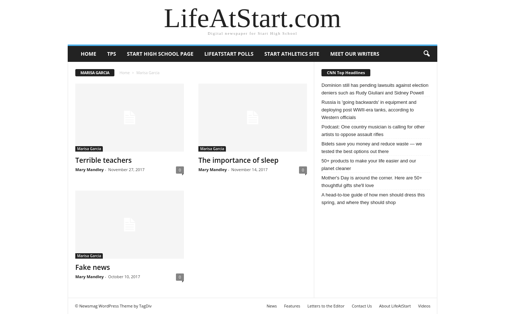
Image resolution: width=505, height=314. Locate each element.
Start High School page (160, 53)
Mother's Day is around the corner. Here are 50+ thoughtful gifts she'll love (371, 181)
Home (88, 53)
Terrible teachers (103, 160)
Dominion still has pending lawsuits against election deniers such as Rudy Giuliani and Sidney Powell (375, 89)
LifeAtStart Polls (228, 53)
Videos (424, 306)
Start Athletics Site (291, 53)
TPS (111, 53)
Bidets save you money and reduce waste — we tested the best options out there (371, 147)
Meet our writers (354, 53)
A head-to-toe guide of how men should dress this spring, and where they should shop (373, 198)
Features (292, 306)
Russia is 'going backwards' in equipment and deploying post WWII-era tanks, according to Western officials (368, 109)
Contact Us (362, 306)
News (272, 306)
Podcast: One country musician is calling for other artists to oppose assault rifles (373, 130)
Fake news (92, 267)
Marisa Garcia (89, 148)
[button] (426, 54)
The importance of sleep (238, 160)
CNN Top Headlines (346, 72)
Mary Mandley (89, 169)
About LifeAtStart (395, 306)
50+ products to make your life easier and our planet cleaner (368, 164)
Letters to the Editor (325, 306)
